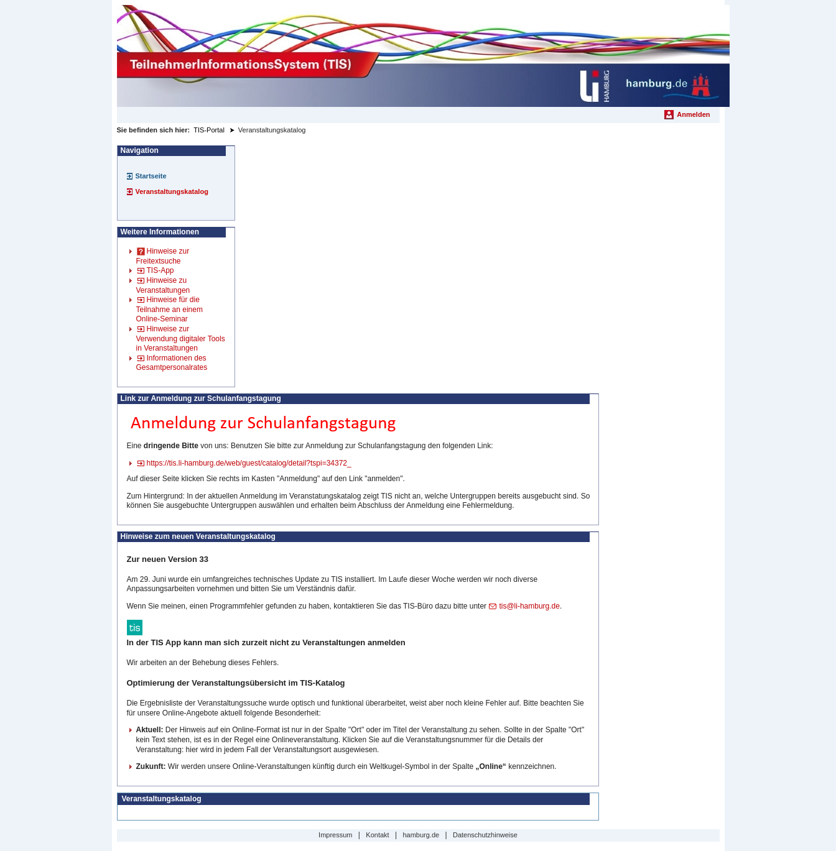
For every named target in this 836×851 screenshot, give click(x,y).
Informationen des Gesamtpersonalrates (172, 363)
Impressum (335, 835)
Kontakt (377, 835)
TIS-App (160, 270)
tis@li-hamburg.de (529, 606)
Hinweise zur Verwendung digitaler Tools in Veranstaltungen (180, 338)
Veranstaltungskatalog (172, 191)
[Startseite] (423, 56)
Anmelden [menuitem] (693, 114)
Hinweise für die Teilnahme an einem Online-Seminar (169, 309)
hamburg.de (420, 835)
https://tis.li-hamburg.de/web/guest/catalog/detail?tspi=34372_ (249, 463)
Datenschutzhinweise (485, 835)
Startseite (151, 176)
